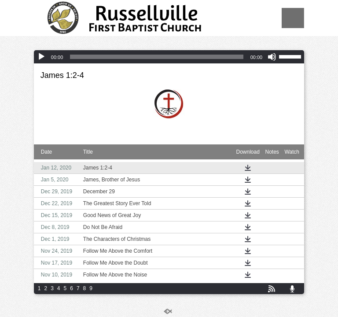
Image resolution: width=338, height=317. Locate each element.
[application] (169, 56)
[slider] (156, 57)
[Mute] (272, 56)
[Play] (41, 56)
